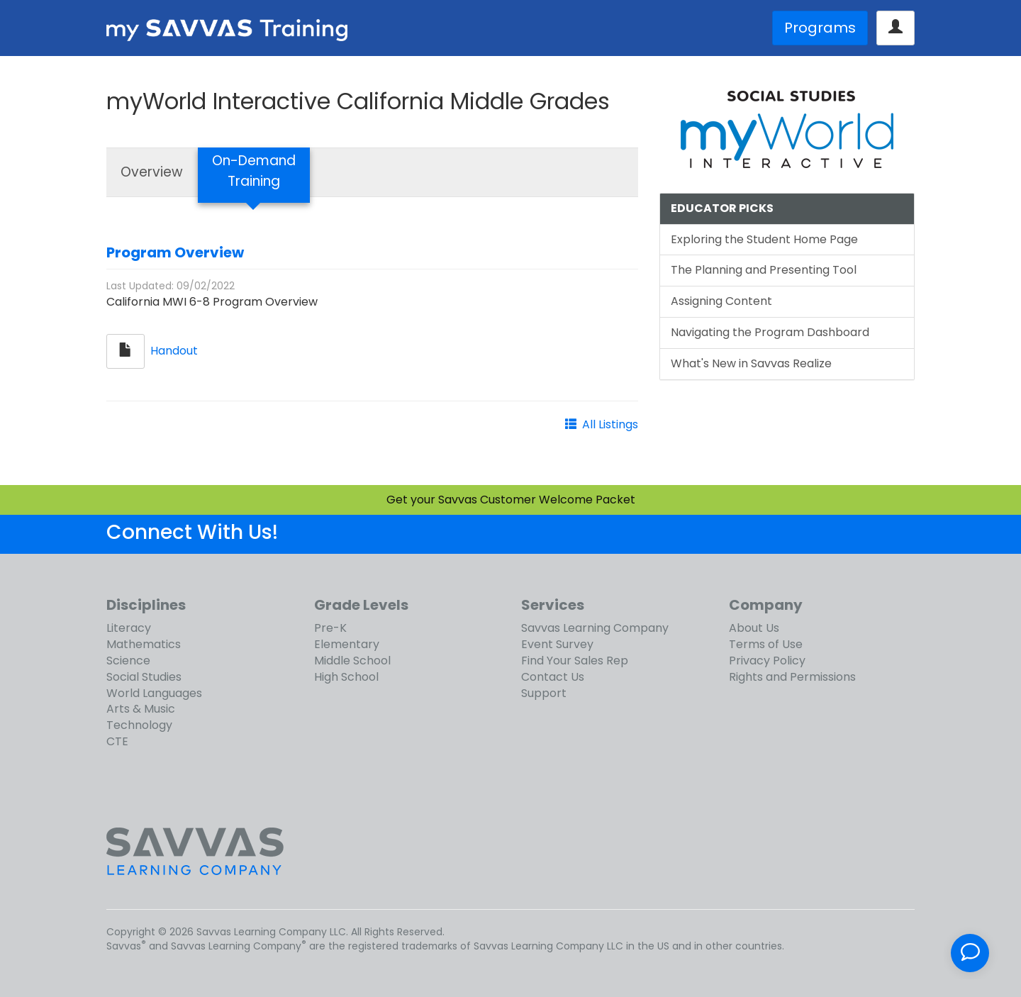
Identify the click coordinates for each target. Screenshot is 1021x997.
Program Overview (175, 252)
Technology (139, 725)
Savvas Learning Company (595, 628)
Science (128, 660)
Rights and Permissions (792, 677)
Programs (820, 28)
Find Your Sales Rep (574, 660)
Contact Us (552, 677)
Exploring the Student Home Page (764, 239)
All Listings (610, 424)
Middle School (352, 660)
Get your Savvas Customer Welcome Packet (510, 499)
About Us (754, 628)
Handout (174, 350)
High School (346, 677)
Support (544, 693)
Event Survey (557, 644)
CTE (117, 741)
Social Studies (144, 677)
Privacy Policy (767, 660)
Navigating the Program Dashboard (770, 332)
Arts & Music (140, 709)
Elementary (346, 644)
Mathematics (143, 644)
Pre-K (330, 628)
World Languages (154, 693)
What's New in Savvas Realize (751, 363)
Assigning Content (721, 301)
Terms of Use (766, 644)
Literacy (128, 628)
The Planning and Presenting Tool (764, 270)
